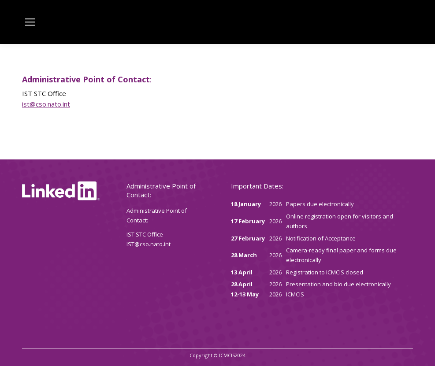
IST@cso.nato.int (148, 244)
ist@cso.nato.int (46, 104)
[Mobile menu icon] (30, 22)
